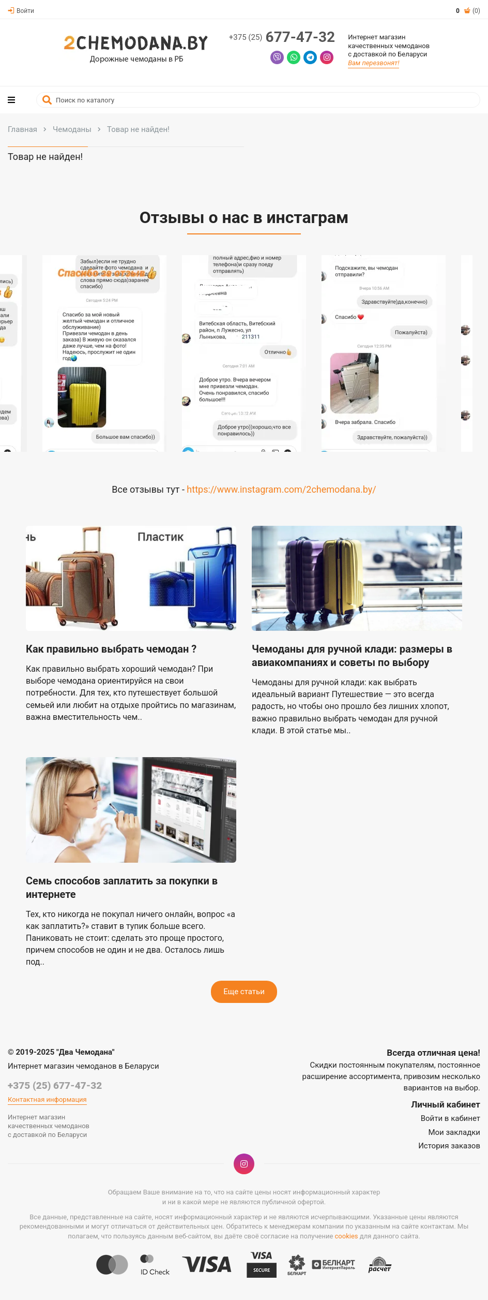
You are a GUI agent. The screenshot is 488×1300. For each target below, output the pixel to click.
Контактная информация (47, 1099)
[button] (96, 358)
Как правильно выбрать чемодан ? (111, 649)
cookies (346, 1236)
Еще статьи (244, 991)
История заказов (449, 1145)
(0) (468, 10)
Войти (21, 10)
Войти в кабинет (450, 1118)
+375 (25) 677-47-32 (55, 1085)
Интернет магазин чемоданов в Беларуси (83, 1066)
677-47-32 (282, 37)
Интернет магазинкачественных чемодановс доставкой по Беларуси (389, 45)
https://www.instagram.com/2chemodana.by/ (281, 489)
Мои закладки (454, 1132)
